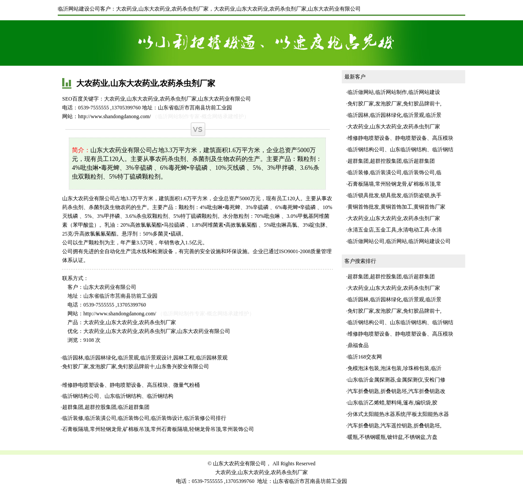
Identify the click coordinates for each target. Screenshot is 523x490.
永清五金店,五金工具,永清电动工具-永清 (394, 230)
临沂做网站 (360, 92)
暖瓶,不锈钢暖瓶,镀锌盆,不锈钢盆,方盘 (392, 437)
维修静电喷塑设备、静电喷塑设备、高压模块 (400, 138)
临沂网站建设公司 (79, 9)
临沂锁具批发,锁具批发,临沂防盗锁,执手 (394, 195)
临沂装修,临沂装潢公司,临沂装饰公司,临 (394, 172)
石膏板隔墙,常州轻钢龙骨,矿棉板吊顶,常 (394, 184)
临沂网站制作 (391, 92)
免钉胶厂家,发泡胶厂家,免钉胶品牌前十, (394, 104)
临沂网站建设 (424, 92)
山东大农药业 (252, 9)
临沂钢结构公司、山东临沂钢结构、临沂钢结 (400, 149)
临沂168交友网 (364, 357)
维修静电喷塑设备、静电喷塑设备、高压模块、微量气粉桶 (131, 385)
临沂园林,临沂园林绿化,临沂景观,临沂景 (394, 115)
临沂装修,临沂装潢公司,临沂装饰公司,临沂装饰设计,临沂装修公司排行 (144, 418)
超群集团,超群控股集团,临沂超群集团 (105, 407)
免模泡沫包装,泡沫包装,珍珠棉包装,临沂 (394, 368)
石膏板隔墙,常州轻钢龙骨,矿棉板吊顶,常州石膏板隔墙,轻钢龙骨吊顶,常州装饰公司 (158, 429)
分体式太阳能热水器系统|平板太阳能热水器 (398, 414)
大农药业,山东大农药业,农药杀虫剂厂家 (162, 9)
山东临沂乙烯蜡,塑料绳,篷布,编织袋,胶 (392, 403)
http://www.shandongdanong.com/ (114, 116)
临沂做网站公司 (366, 241)
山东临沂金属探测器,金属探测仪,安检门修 (396, 380)
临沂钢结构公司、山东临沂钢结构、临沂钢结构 (117, 396)
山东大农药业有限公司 (334, 9)
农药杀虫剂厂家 (287, 9)
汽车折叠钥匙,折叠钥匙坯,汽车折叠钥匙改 (396, 391)
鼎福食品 (358, 345)
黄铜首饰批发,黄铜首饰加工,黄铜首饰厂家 (396, 207)
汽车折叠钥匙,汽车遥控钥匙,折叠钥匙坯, (394, 426)
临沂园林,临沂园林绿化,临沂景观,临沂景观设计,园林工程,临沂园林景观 (145, 358)
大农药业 (224, 9)
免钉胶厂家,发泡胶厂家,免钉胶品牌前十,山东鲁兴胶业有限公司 (135, 366)
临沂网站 (396, 241)
